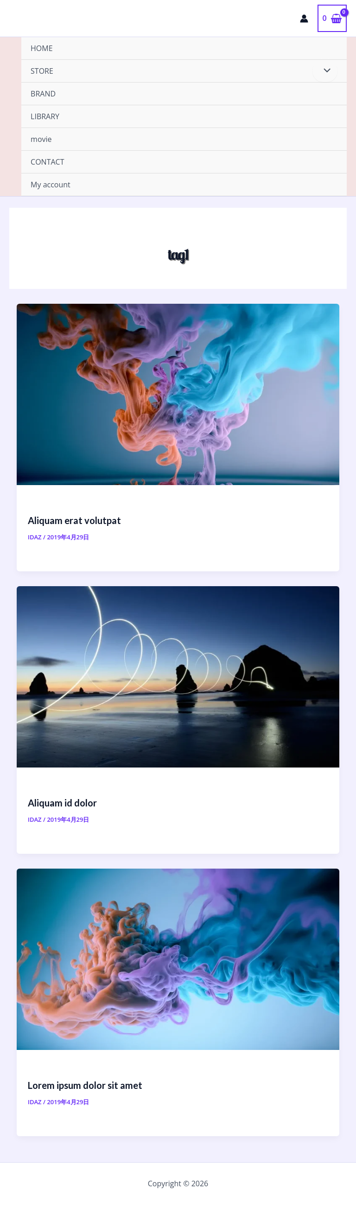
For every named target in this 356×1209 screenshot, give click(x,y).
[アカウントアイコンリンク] (304, 18)
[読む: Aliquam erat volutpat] (178, 394)
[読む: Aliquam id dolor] (178, 676)
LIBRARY (45, 116)
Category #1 (46, 784)
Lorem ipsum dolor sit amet (85, 1085)
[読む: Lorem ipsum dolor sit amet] (178, 958)
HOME (42, 48)
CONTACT (47, 162)
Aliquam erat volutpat (74, 520)
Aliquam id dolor (62, 802)
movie (41, 139)
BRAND (43, 94)
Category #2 (46, 502)
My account (50, 184)
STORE (42, 71)
